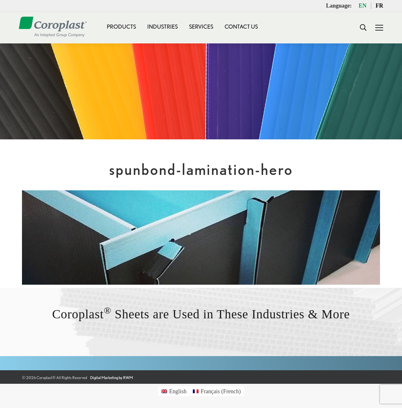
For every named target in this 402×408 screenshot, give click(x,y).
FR (379, 6)
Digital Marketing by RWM (111, 377)
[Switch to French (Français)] (217, 391)
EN (363, 6)
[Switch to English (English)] (174, 391)
